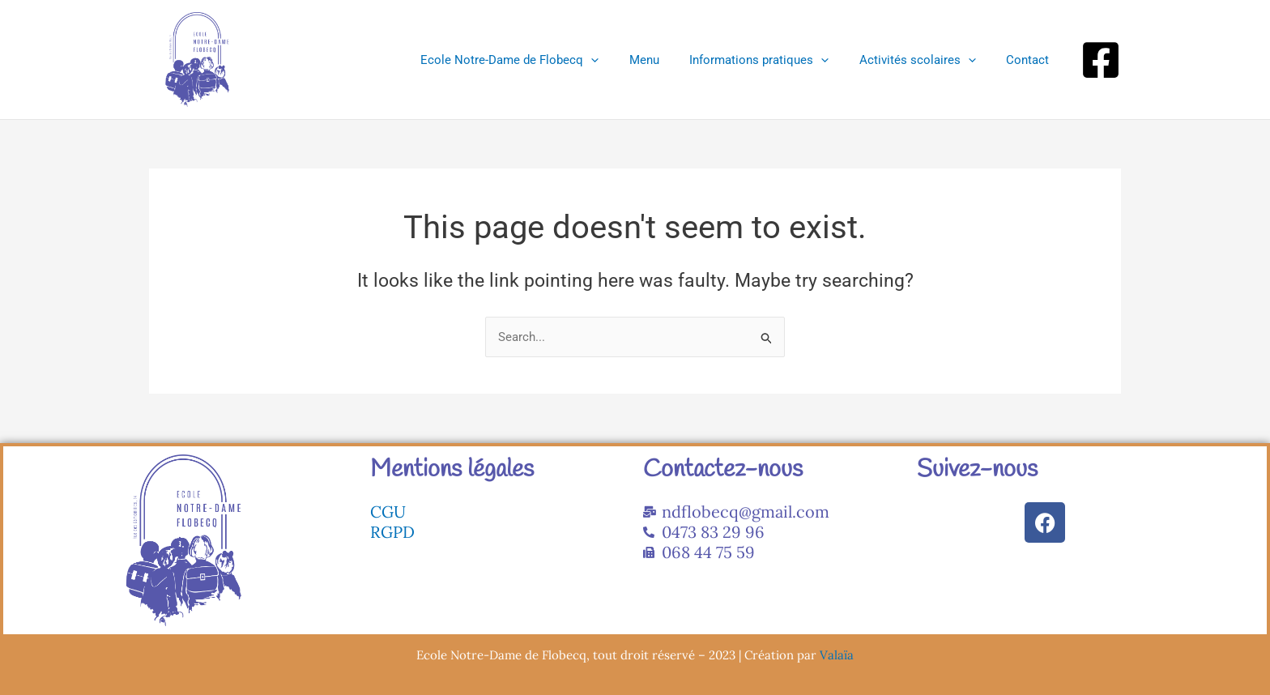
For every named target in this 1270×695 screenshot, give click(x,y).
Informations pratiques (774, 60)
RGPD (392, 532)
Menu (665, 60)
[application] (618, 60)
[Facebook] (1100, 60)
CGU (388, 511)
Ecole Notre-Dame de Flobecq (537, 60)
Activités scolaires (926, 60)
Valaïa (837, 655)
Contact (1030, 60)
